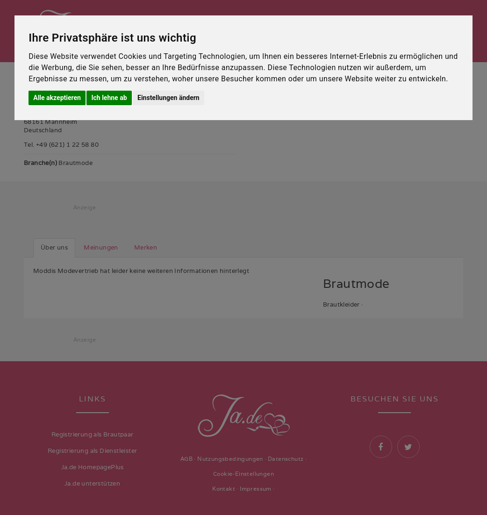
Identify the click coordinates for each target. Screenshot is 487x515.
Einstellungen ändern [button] (168, 97)
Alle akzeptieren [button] (57, 97)
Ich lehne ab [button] (109, 97)
